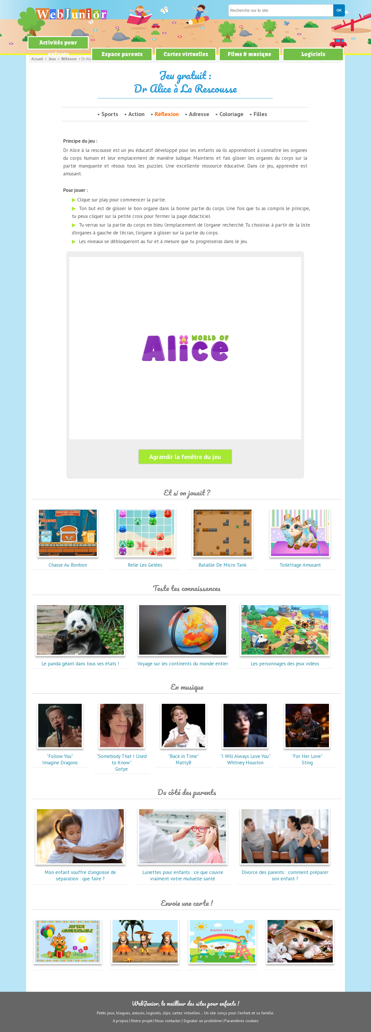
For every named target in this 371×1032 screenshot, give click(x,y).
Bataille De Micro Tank (222, 561)
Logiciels (313, 54)
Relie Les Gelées (145, 561)
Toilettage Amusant (300, 561)
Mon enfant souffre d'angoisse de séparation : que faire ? (80, 872)
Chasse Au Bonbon (67, 561)
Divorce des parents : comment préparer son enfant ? (285, 872)
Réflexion (167, 114)
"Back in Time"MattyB (183, 756)
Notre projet (141, 1020)
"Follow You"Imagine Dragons (60, 756)
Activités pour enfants (58, 48)
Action (136, 114)
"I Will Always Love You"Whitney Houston (245, 756)
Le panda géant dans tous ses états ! (80, 660)
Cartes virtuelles (185, 54)
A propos (120, 1020)
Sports (109, 114)
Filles (260, 114)
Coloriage (231, 114)
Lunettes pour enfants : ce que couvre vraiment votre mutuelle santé (183, 872)
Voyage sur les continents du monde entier (182, 660)
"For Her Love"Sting (307, 756)
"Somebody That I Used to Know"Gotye (122, 759)
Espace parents (122, 54)
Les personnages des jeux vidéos (285, 660)
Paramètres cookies (241, 1020)
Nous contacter (168, 1020)
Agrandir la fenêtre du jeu (185, 457)
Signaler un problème (202, 1020)
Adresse (199, 114)
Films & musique (249, 54)
